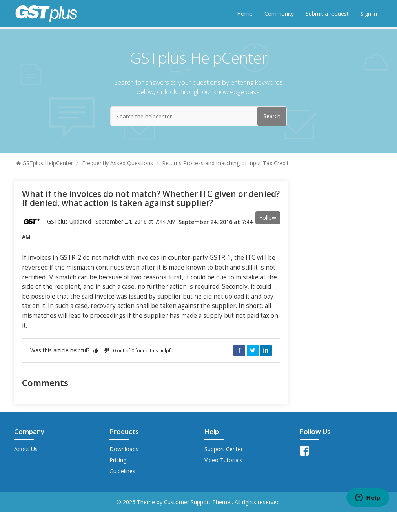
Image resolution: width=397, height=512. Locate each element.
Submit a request (327, 13)
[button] (95, 350)
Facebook (239, 350)
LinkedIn (266, 350)
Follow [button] (267, 217)
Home (245, 13)
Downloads (123, 449)
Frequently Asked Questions (117, 163)
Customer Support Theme (198, 502)
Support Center (223, 449)
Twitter (253, 350)
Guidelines (122, 471)
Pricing (117, 460)
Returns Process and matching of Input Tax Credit (225, 163)
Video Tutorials (223, 460)
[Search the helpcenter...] (198, 116)
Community (279, 13)
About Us (26, 449)
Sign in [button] (369, 13)
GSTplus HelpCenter (47, 163)
